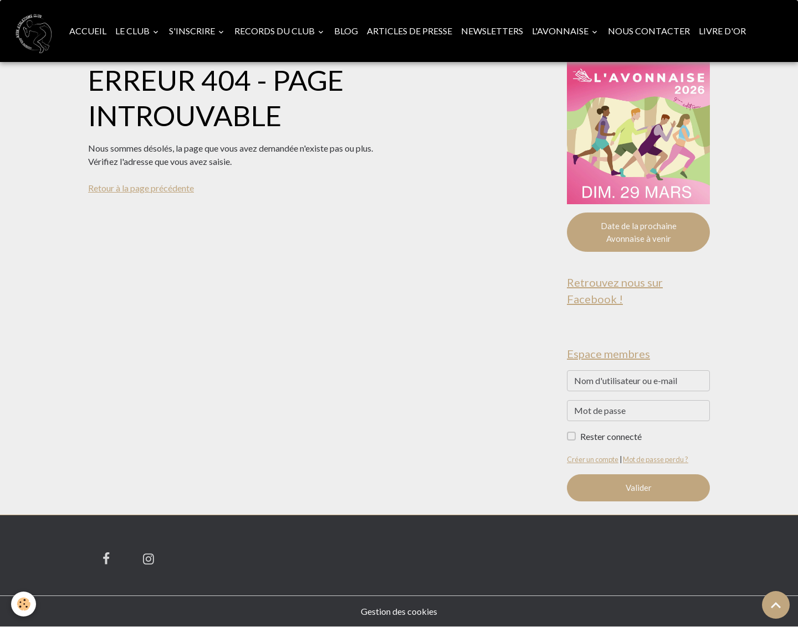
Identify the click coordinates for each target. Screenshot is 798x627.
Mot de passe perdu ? (655, 459)
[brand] (32, 31)
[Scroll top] (776, 605)
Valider (639, 488)
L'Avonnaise (561, 30)
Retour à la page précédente (141, 188)
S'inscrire (193, 30)
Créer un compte (592, 459)
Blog (346, 30)
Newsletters (492, 30)
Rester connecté (611, 436)
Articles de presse (409, 30)
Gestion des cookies (399, 611)
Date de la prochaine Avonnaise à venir (639, 232)
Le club (133, 30)
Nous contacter (649, 30)
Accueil (87, 30)
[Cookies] (23, 604)
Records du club (275, 30)
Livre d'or (722, 30)
